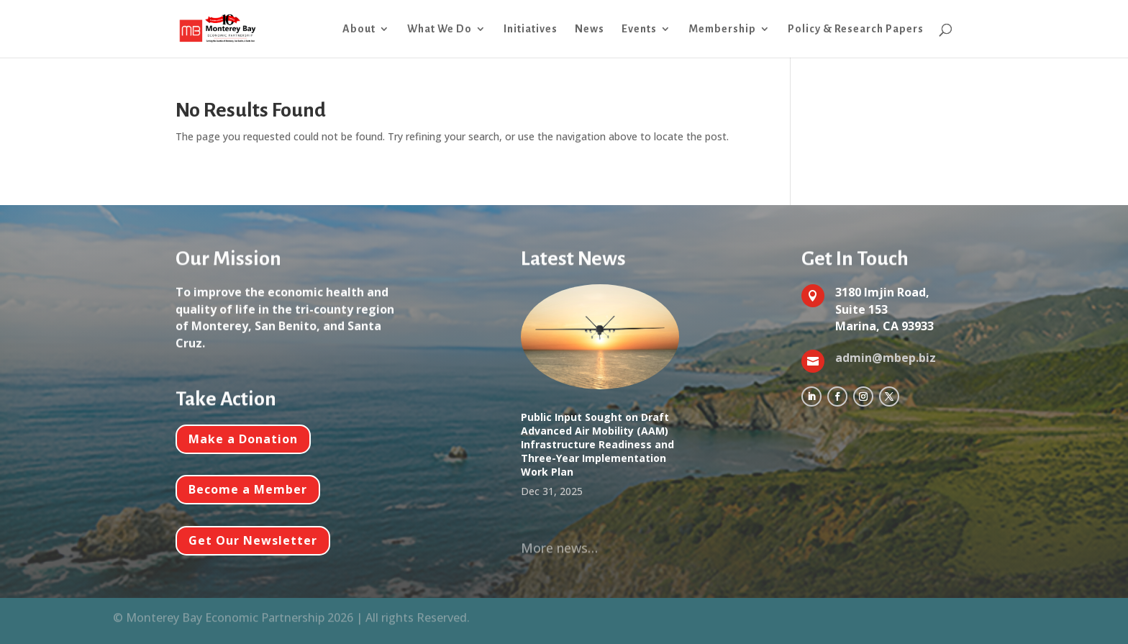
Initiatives (531, 29)
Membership (722, 29)
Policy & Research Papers (856, 29)
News (589, 29)
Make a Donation (243, 439)
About (359, 29)
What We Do (439, 29)
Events (639, 29)
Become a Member (247, 489)
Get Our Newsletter (252, 540)
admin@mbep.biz (885, 358)
